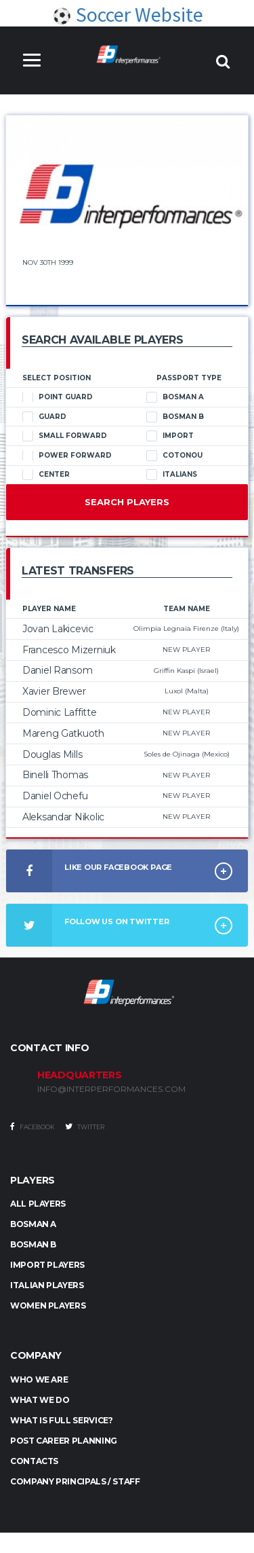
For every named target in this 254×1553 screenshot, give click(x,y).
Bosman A (175, 397)
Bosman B (175, 417)
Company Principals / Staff (75, 1481)
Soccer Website (127, 14)
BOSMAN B (33, 1244)
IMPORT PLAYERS (47, 1265)
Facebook (32, 1126)
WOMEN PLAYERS (47, 1305)
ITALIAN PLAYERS (47, 1285)
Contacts (34, 1461)
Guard (44, 417)
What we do (39, 1400)
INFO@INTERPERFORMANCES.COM (111, 1089)
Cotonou (174, 455)
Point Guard (57, 397)
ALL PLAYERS (38, 1204)
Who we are (39, 1379)
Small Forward (64, 436)
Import (170, 436)
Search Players (127, 501)
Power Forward (67, 455)
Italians (171, 474)
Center (46, 474)
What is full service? (61, 1420)
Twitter (84, 1126)
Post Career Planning (63, 1441)
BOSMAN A (33, 1224)
